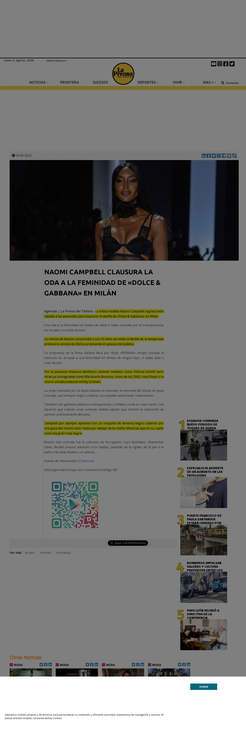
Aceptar (203, 686)
